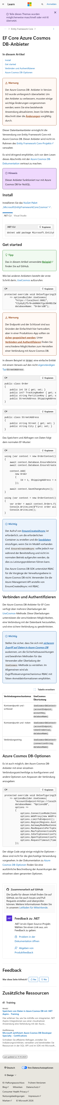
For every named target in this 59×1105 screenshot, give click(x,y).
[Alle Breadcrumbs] (5, 28)
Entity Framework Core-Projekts (34, 143)
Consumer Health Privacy (15, 1091)
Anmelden (51, 4)
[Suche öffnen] (42, 4)
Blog (5, 1087)
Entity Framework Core (22, 28)
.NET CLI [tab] (8, 215)
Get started (10, 64)
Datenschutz (32, 1087)
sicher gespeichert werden (20, 337)
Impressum (33, 1095)
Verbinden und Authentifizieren (20, 68)
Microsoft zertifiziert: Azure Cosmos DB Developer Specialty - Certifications (27, 1034)
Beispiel (46, 261)
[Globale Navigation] (3, 4)
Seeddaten (44, 539)
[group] (29, 232)
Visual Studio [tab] (20, 215)
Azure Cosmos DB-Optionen (18, 72)
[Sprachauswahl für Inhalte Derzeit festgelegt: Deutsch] (10, 1067)
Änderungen (33, 116)
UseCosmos (23, 280)
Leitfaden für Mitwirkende (33, 907)
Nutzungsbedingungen (14, 1095)
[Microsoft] (30, 4)
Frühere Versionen (37, 1082)
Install (8, 60)
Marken (6, 1100)
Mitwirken (17, 1087)
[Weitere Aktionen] (53, 28)
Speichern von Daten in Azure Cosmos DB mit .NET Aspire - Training (28, 1012)
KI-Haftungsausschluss (13, 1082)
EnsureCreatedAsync (33, 530)
